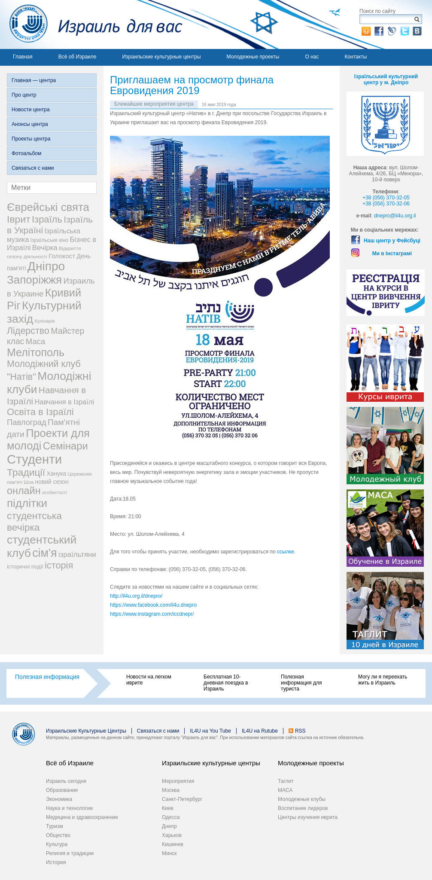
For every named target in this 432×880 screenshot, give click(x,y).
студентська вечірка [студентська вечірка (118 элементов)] (34, 521)
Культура (56, 844)
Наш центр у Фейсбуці (392, 241)
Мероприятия (178, 781)
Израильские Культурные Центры (86, 731)
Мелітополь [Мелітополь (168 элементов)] (35, 352)
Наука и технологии (69, 808)
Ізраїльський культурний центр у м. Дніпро (386, 79)
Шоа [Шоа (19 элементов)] (28, 482)
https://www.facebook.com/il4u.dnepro (153, 605)
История (56, 862)
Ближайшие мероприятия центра (154, 104)
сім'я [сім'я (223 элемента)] (44, 553)
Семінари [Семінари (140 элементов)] (65, 446)
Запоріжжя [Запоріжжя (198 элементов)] (34, 279)
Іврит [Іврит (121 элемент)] (18, 219)
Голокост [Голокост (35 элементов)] (62, 256)
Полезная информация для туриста (301, 683)
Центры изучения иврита (308, 817)
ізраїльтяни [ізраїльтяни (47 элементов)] (77, 554)
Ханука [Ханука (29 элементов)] (56, 473)
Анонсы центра (30, 124)
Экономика (59, 799)
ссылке (285, 552)
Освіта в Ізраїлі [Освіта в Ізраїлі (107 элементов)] (40, 411)
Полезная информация (47, 676)
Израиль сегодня (66, 781)
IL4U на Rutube (260, 731)
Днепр (169, 826)
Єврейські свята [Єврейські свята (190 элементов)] (48, 207)
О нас (312, 57)
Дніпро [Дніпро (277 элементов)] (46, 266)
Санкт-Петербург (182, 799)
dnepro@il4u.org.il (395, 216)
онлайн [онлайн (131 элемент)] (24, 490)
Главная (23, 57)
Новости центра (31, 110)
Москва (170, 790)
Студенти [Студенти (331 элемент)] (34, 459)
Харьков (172, 835)
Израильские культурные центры (161, 57)
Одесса (170, 817)
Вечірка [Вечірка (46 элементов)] (45, 248)
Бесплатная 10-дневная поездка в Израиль (226, 683)
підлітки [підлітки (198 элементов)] (27, 503)
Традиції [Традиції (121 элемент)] (26, 472)
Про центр (24, 95)
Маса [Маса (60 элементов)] (35, 341)
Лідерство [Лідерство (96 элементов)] (28, 331)
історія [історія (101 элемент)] (59, 565)
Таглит (286, 781)
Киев (167, 808)
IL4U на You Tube (210, 731)
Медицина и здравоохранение (82, 817)
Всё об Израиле (77, 57)
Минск (169, 853)
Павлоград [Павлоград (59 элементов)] (26, 422)
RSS (300, 731)
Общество (58, 835)
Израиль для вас (91, 24)
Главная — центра (34, 80)
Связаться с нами (33, 168)
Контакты (355, 57)
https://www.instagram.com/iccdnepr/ (152, 614)
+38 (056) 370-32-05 (386, 198)
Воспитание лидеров (303, 808)
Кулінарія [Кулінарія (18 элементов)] (45, 321)
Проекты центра (31, 139)
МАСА (285, 790)
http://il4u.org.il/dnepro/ (136, 596)
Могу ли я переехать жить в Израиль (382, 680)
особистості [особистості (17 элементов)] (54, 492)
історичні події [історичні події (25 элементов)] (25, 566)
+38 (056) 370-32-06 (386, 204)
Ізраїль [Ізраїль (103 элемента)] (47, 219)
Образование (62, 790)
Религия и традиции (70, 853)
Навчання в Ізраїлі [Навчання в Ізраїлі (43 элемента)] (64, 402)
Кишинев (172, 844)
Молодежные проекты (253, 57)
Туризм (54, 826)
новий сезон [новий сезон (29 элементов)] (52, 481)
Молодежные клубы (302, 799)
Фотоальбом (26, 153)
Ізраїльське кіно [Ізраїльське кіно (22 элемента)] (49, 240)
